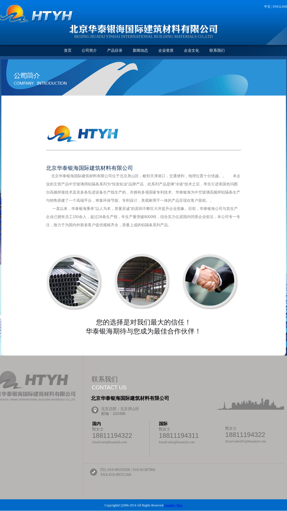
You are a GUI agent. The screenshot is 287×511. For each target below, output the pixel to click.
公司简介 (89, 50)
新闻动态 (140, 50)
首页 (68, 50)
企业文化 (191, 50)
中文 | (268, 6)
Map (180, 505)
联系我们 (217, 50)
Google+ (170, 505)
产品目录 (114, 50)
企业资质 (166, 50)
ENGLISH (280, 6)
